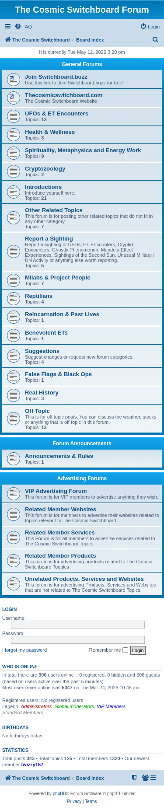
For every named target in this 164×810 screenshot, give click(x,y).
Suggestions (42, 351)
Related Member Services (60, 532)
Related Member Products (60, 555)
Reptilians (38, 296)
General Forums (82, 64)
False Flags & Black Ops (58, 374)
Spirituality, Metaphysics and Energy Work (83, 150)
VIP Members (111, 706)
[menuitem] (23, 26)
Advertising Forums (82, 478)
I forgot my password (24, 650)
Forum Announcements (81, 443)
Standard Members (22, 712)
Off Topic (37, 411)
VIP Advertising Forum (56, 491)
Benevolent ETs (46, 332)
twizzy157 (32, 764)
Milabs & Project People (58, 277)
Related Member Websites (60, 509)
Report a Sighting (49, 238)
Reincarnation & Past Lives (62, 314)
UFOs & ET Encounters (56, 113)
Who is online (20, 666)
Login (9, 609)
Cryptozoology (45, 168)
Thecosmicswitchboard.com (63, 95)
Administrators (36, 706)
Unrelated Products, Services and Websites (84, 579)
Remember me (108, 650)
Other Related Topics (54, 210)
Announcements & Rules (59, 456)
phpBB (59, 793)
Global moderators (74, 706)
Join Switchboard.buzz (56, 76)
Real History (42, 392)
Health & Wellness (50, 132)
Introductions (43, 187)
